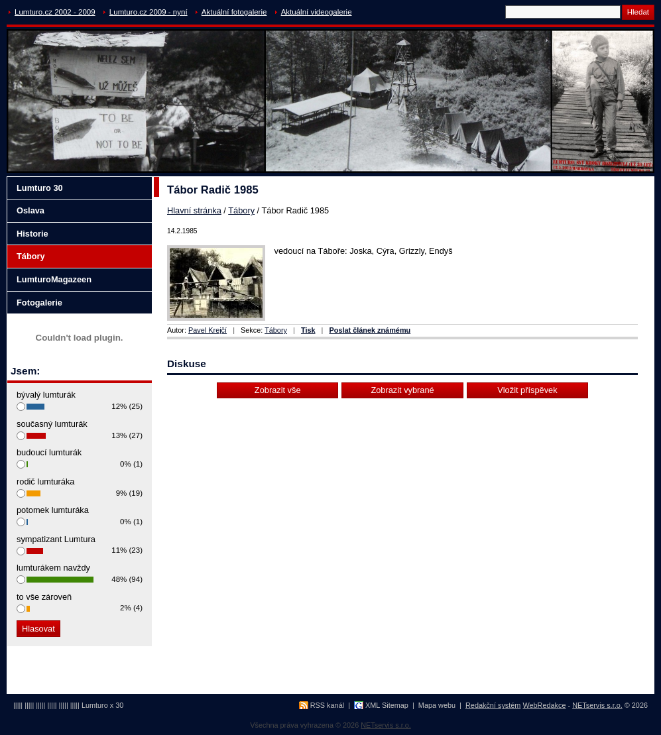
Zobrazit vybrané (402, 390)
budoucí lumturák (49, 452)
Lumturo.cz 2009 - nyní (148, 12)
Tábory (241, 210)
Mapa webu (436, 705)
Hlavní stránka (194, 210)
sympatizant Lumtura (56, 539)
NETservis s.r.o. (597, 705)
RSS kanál (327, 705)
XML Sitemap (386, 705)
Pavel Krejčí (207, 330)
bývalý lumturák (46, 395)
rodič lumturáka (45, 481)
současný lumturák (52, 424)
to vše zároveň (44, 597)
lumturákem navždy (53, 568)
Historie (32, 234)
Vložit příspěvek (527, 390)
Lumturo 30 (40, 188)
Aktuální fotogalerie (234, 12)
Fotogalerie (39, 303)
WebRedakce (544, 705)
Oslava (30, 210)
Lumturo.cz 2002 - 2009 (55, 12)
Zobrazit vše (278, 390)
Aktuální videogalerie (316, 12)
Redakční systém (492, 705)
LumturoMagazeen (54, 279)
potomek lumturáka (53, 510)
